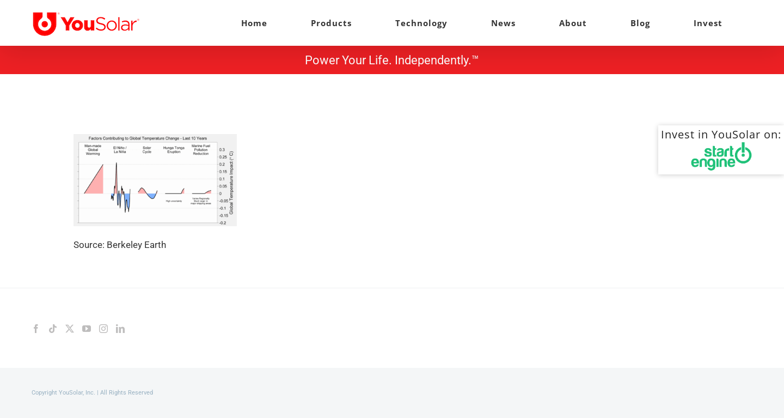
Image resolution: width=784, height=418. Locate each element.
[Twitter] (69, 328)
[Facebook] (36, 328)
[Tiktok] (52, 328)
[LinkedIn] (120, 328)
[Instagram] (103, 328)
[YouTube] (86, 328)
